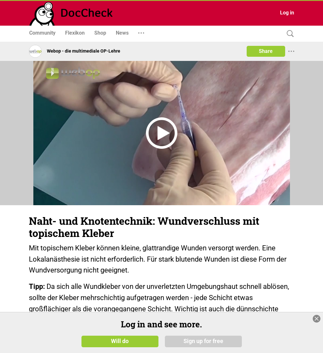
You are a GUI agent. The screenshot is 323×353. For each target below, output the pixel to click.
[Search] (288, 34)
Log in (287, 13)
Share (266, 51)
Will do (120, 341)
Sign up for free (203, 341)
